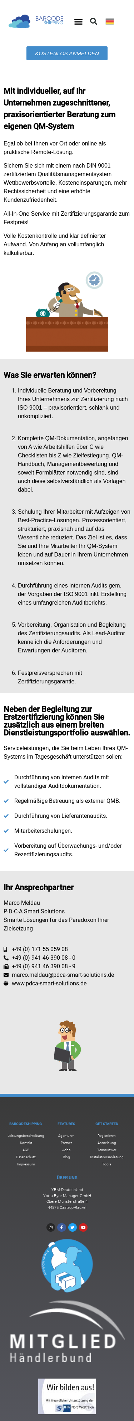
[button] (78, 21)
